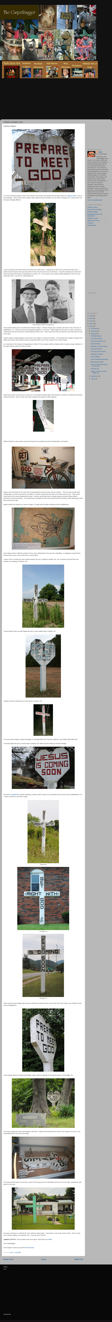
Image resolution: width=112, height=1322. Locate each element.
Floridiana (90, 223)
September (94, 376)
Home (43, 1259)
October (93, 333)
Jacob (100, 152)
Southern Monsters (96, 349)
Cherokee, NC (95, 368)
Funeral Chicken (95, 343)
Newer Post (8, 1259)
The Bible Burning (96, 336)
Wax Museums (91, 225)
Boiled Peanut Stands (97, 362)
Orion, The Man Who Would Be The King (99, 365)
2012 (91, 326)
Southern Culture (92, 207)
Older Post (78, 1259)
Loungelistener (14, 794)
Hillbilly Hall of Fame (93, 220)
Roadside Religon (92, 212)
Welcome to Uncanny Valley (99, 346)
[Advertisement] (18, 100)
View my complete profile (94, 200)
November (94, 331)
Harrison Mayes (95, 356)
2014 (91, 321)
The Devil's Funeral (96, 338)
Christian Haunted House (98, 341)
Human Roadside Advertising (99, 359)
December (94, 328)
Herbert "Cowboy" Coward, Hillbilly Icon (99, 372)
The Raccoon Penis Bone (98, 351)
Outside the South (92, 218)
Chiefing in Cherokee (97, 354)
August (93, 379)
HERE (50, 1239)
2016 (91, 316)
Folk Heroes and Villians (94, 209)
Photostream (30, 1247)
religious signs (71, 196)
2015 (91, 318)
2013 (91, 323)
